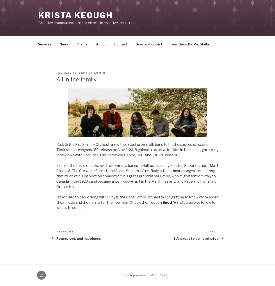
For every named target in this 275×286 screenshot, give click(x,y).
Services (44, 44)
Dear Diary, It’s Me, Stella (190, 44)
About (101, 44)
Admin (99, 73)
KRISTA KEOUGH (75, 15)
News (64, 44)
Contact (120, 44)
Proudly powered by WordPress (144, 275)
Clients (82, 44)
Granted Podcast (149, 44)
